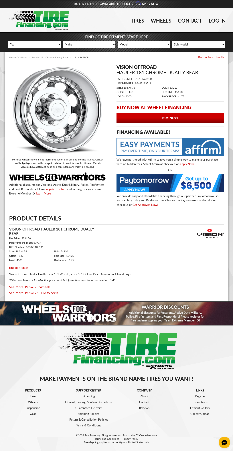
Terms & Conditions (88, 425)
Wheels (161, 20)
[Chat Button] (224, 442)
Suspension (33, 408)
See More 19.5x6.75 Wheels (29, 287)
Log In (217, 20)
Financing (88, 396)
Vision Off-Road (18, 57)
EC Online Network (146, 435)
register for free (56, 189)
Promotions (200, 402)
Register (200, 396)
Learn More (43, 193)
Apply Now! (187, 164)
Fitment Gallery (200, 408)
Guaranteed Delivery (88, 408)
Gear (33, 413)
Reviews (144, 408)
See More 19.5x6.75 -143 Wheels (33, 293)
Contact (190, 20)
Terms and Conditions (107, 439)
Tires (137, 20)
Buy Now (170, 118)
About (144, 396)
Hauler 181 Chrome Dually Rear (50, 57)
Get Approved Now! (145, 204)
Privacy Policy (130, 439)
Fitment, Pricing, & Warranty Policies (88, 402)
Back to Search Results (211, 57)
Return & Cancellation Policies (88, 419)
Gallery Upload (200, 413)
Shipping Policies (88, 413)
